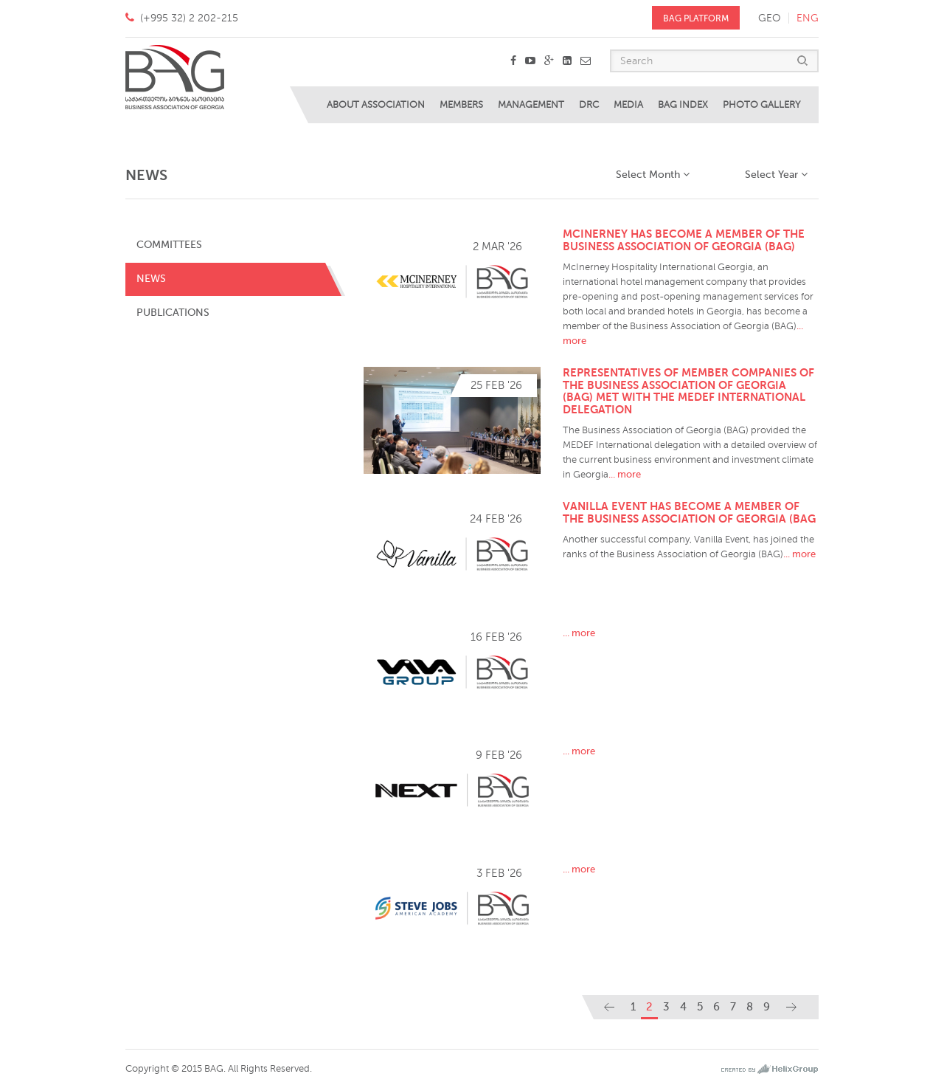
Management (531, 105)
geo (769, 18)
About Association (376, 105)
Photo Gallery (761, 105)
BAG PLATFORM (696, 18)
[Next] (791, 1007)
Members (461, 105)
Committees (169, 244)
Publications (172, 312)
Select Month (653, 174)
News (151, 278)
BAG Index (683, 105)
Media (628, 105)
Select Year (776, 174)
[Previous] (609, 1007)
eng (807, 18)
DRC (589, 105)
